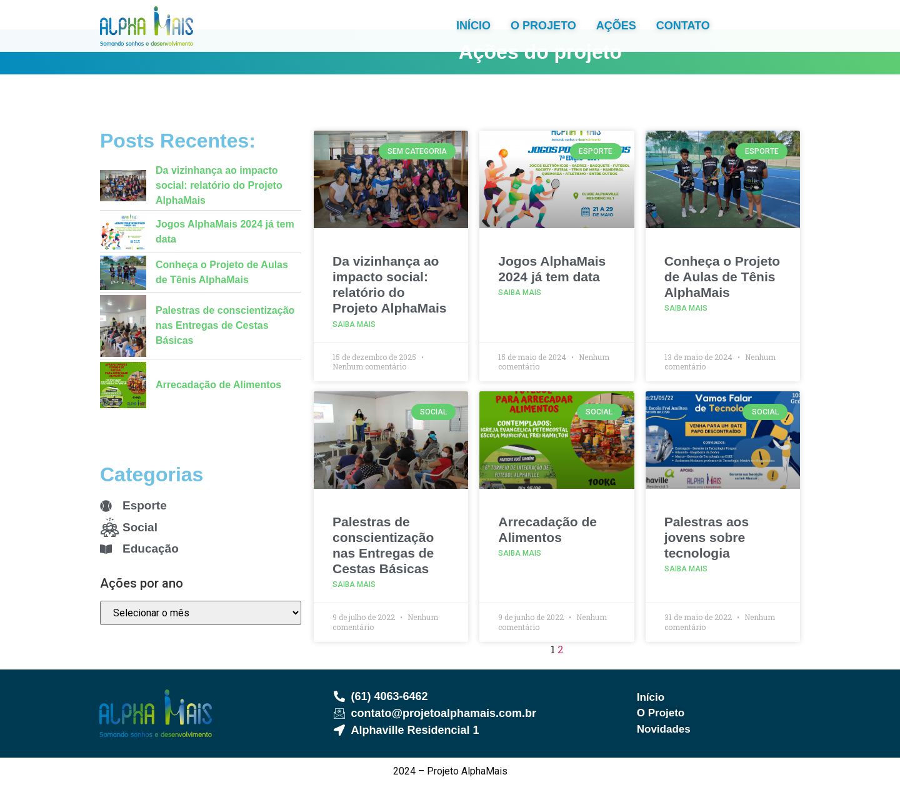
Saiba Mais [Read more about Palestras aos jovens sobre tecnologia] (686, 591)
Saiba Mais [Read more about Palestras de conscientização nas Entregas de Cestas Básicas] (354, 607)
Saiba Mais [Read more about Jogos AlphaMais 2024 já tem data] (519, 315)
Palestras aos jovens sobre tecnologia (706, 560)
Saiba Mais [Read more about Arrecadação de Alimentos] (519, 575)
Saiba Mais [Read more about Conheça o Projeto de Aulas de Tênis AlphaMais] (686, 331)
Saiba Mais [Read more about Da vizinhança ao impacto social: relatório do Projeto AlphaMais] (354, 347)
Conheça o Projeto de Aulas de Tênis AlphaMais (722, 299)
